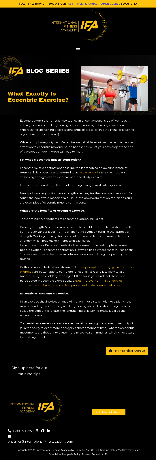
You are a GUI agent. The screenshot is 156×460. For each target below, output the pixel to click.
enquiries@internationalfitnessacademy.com (40, 441)
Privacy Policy (132, 449)
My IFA (104, 454)
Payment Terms (90, 454)
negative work (89, 172)
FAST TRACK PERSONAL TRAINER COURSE (93, 3)
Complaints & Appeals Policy (64, 454)
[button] (78, 49)
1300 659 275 (22, 431)
